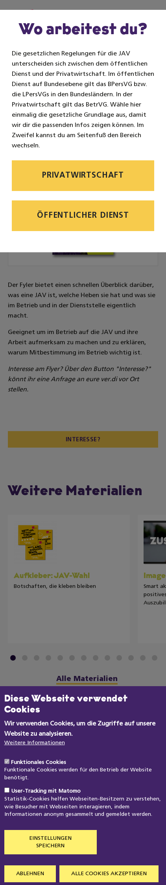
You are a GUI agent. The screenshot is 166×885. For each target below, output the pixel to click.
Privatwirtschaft (83, 176)
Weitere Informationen (34, 759)
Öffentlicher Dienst (83, 216)
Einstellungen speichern (50, 859)
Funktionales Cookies (38, 779)
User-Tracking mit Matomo (46, 808)
